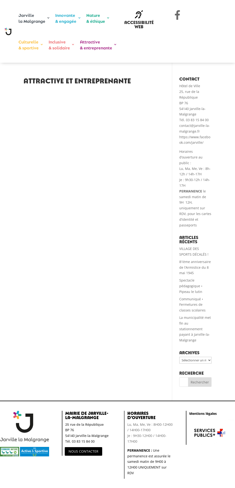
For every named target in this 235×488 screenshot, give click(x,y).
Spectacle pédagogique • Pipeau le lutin (190, 286)
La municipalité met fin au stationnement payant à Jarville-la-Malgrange (195, 328)
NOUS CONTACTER (83, 451)
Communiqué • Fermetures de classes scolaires (192, 305)
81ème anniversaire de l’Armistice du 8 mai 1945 (195, 267)
